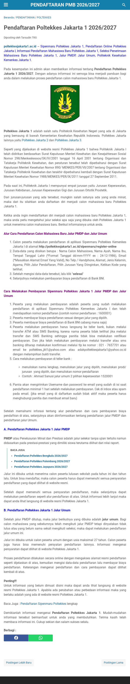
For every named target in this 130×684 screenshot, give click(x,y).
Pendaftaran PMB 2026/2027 (65, 5)
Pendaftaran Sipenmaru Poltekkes (43, 604)
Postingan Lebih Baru (19, 662)
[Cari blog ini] (124, 5)
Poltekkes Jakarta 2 (35, 140)
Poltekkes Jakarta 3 (68, 140)
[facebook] (16, 638)
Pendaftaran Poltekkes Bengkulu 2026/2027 (41, 455)
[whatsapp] (40, 638)
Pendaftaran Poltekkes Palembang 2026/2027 (42, 461)
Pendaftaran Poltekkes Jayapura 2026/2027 (41, 466)
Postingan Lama (113, 662)
